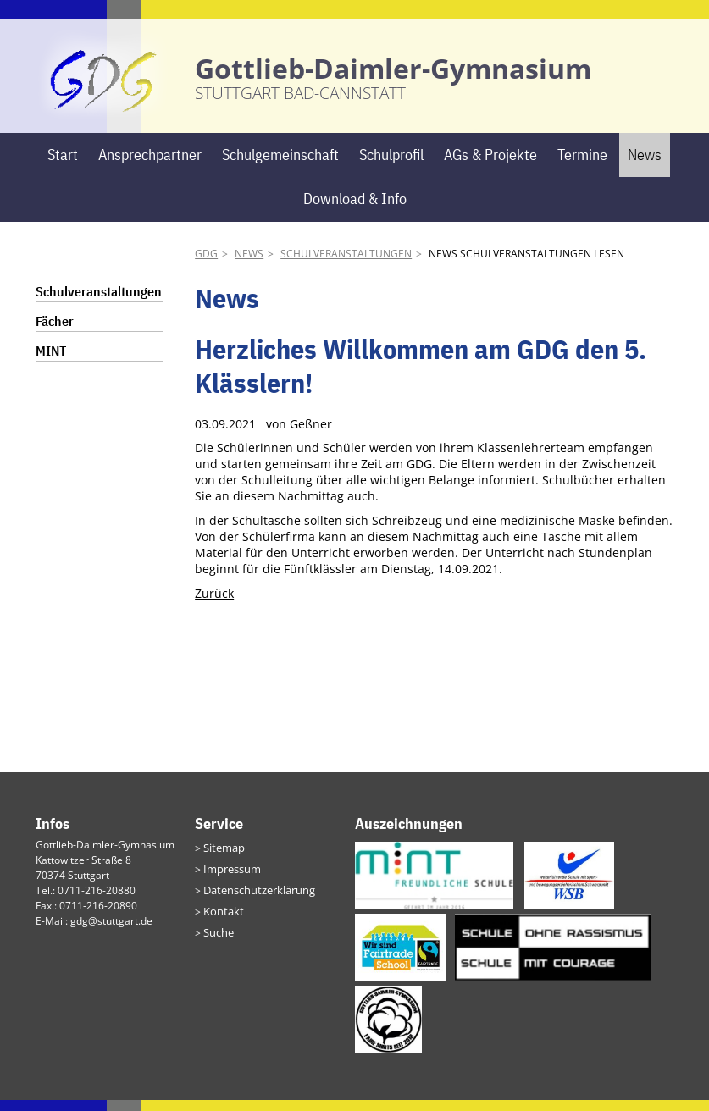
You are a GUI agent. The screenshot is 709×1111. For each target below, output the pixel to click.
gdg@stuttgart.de (111, 932)
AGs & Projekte (490, 164)
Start (62, 164)
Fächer (55, 331)
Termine (582, 164)
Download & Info (355, 209)
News (645, 164)
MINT (51, 360)
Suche (217, 939)
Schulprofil (391, 164)
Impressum (230, 878)
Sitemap (222, 858)
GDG (206, 264)
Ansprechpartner (150, 164)
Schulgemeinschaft (280, 164)
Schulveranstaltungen (346, 264)
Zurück (214, 603)
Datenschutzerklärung (255, 899)
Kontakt (221, 919)
